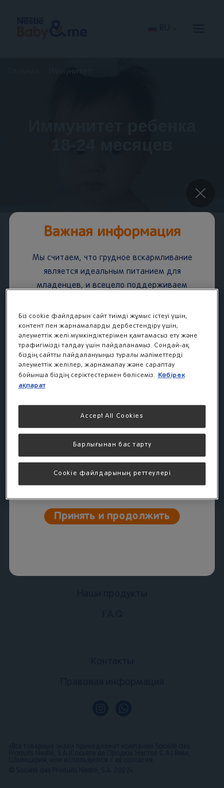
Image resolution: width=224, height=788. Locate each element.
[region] (112, 393)
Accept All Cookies (111, 416)
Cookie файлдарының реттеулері (112, 473)
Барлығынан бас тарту (112, 445)
